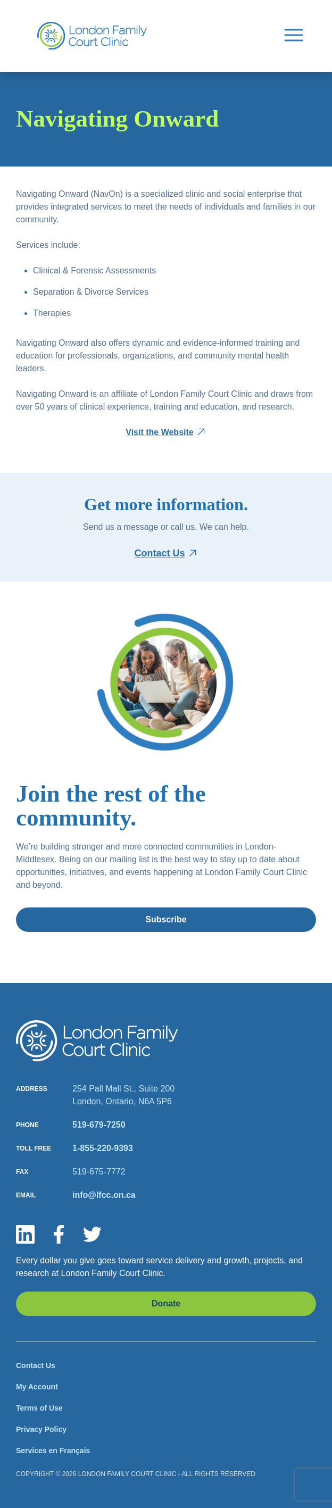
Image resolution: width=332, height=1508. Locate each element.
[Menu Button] (293, 34)
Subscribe (165, 919)
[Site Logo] (92, 36)
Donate (166, 1303)
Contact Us (159, 553)
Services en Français (53, 1450)
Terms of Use (39, 1408)
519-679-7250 (99, 1124)
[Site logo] (97, 1041)
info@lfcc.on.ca (104, 1194)
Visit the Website (159, 432)
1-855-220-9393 (102, 1148)
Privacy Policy (41, 1429)
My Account (37, 1386)
